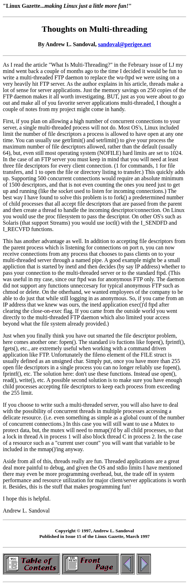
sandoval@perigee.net (124, 44)
